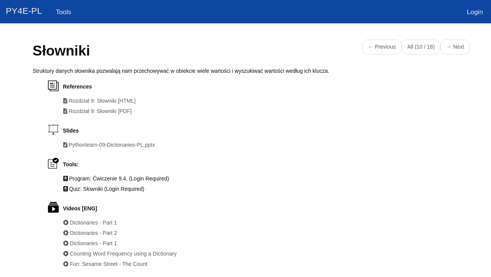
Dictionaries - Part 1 (93, 223)
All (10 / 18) (421, 47)
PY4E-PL (24, 11)
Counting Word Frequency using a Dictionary (123, 254)
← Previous (381, 47)
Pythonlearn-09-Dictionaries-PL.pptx (112, 145)
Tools (63, 12)
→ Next (455, 47)
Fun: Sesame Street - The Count (108, 264)
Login (475, 12)
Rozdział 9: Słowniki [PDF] (100, 111)
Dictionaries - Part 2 (93, 233)
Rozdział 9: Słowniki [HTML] (102, 101)
